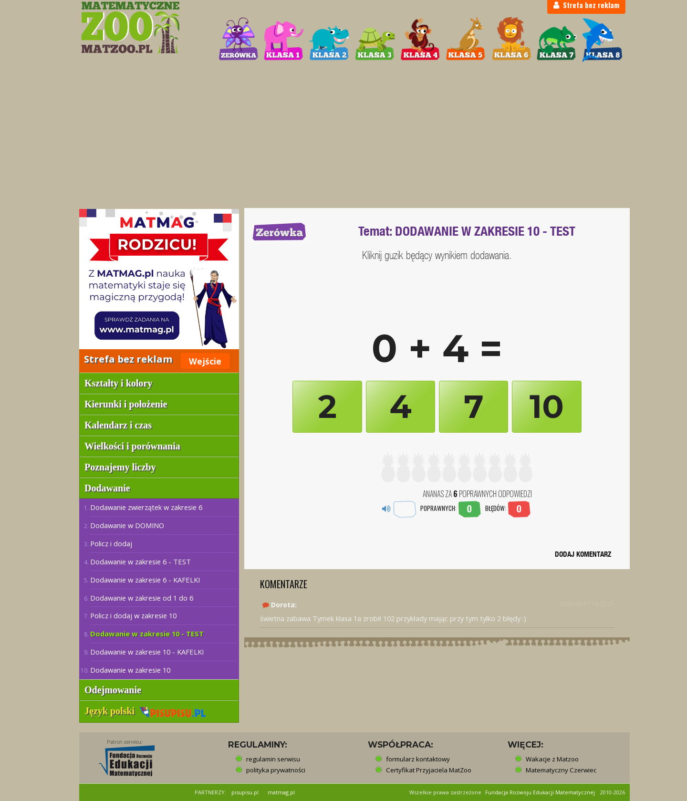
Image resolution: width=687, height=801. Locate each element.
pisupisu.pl (245, 792)
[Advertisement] (343, 136)
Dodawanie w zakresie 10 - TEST (147, 633)
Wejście (205, 361)
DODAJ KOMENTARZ (583, 554)
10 (547, 406)
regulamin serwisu (273, 759)
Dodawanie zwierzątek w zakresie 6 (146, 507)
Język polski (145, 711)
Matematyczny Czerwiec (561, 770)
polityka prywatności (275, 770)
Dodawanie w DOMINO (127, 525)
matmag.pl (281, 792)
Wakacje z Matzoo (552, 759)
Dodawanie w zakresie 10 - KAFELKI (147, 651)
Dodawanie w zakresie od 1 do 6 (141, 598)
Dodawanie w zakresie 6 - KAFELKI (145, 579)
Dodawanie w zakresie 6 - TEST (140, 561)
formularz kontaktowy (418, 759)
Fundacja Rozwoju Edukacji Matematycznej (540, 792)
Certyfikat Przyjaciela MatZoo (428, 770)
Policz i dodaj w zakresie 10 (133, 615)
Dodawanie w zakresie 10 (130, 670)
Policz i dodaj (111, 543)
